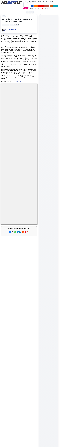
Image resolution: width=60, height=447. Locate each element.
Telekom (26, 8)
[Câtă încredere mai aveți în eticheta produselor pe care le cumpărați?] (32, 325)
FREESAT (46, 211)
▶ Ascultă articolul (15, 24)
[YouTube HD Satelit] (42, 8)
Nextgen (55, 6)
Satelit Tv (45, 1)
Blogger (40, 399)
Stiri (4, 16)
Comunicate (33, 1)
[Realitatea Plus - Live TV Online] (32, 389)
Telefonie (43, 3)
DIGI (32, 6)
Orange (36, 6)
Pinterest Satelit (48, 195)
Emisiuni (31, 3)
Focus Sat (47, 6)
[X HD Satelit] (49, 8)
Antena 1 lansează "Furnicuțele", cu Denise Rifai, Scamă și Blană (15, 336)
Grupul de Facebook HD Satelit (49, 176)
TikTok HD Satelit (48, 187)
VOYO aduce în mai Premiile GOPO (46, 43)
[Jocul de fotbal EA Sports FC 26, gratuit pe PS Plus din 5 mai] (48, 35)
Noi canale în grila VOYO (13, 285)
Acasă (25, 1)
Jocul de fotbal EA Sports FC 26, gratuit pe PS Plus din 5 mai (48, 27)
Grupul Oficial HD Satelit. (21, 238)
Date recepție (51, 1)
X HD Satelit (48, 191)
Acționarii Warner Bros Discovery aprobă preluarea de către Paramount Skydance (15, 361)
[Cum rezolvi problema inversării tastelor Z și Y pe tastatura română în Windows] (32, 376)
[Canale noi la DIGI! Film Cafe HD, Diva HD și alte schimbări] (32, 351)
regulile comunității (21, 235)
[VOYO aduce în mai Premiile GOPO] (48, 50)
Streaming (26, 3)
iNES (51, 6)
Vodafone (41, 6)
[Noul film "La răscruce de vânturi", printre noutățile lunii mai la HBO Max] (48, 68)
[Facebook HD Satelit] (35, 8)
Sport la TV (37, 3)
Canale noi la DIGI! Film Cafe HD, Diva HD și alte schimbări (15, 349)
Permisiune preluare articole (48, 226)
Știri (29, 1)
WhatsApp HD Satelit (48, 180)
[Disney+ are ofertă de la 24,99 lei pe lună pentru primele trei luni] (32, 301)
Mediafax (18, 81)
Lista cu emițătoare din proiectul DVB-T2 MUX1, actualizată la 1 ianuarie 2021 (19, 311)
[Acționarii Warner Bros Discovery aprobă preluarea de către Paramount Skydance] (32, 363)
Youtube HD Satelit (49, 184)
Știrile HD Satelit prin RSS (48, 199)
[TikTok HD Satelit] (46, 8)
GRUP (39, 8)
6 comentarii (5, 24)
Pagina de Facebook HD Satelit (49, 171)
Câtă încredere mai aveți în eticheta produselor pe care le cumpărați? (15, 323)
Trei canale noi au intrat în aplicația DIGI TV (14, 274)
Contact (31, 8)
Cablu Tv (39, 1)
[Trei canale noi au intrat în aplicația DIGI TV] (32, 277)
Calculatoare (27, 6)
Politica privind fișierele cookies (48, 230)
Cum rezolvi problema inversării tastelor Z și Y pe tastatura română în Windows (15, 374)
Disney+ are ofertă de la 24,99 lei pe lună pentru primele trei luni (15, 299)
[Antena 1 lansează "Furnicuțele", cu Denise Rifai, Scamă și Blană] (32, 338)
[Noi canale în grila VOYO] (32, 289)
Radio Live (54, 3)
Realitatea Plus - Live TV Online (15, 386)
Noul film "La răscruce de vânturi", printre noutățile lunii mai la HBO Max (48, 59)
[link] (19, 276)
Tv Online (48, 3)
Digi (42, 211)
